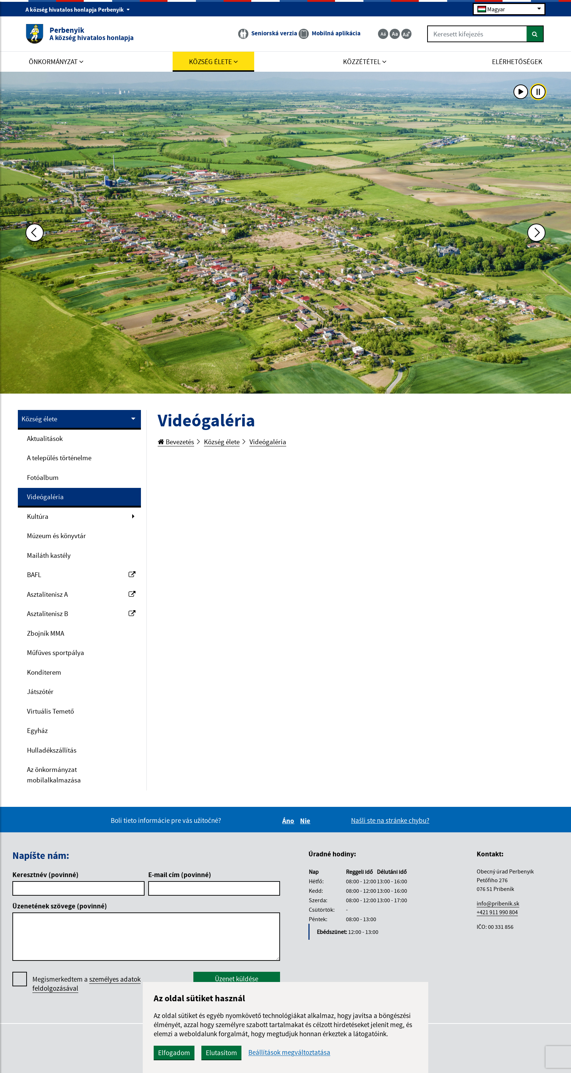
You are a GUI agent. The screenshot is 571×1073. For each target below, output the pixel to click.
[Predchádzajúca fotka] (34, 233)
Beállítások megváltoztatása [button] (289, 1052)
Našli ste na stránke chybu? (390, 820)
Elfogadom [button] (174, 1052)
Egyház (37, 730)
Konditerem (44, 672)
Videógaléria (45, 496)
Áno (289, 820)
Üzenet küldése (236, 978)
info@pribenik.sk (498, 903)
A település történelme (59, 457)
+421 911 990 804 (497, 912)
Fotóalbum (43, 477)
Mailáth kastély (49, 555)
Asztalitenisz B (81, 613)
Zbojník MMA (45, 633)
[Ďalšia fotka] (536, 233)
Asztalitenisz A (81, 594)
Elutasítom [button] (221, 1052)
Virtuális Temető (50, 711)
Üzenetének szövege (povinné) (59, 906)
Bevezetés (176, 441)
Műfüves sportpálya (55, 652)
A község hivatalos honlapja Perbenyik (77, 9)
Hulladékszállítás (51, 750)
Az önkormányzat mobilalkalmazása (54, 774)
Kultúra (37, 516)
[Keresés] (535, 33)
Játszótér (40, 691)
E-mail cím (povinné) (179, 874)
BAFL (81, 574)
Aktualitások (45, 438)
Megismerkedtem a (86, 984)
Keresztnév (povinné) (45, 874)
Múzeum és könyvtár (56, 535)
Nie (306, 820)
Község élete (39, 418)
